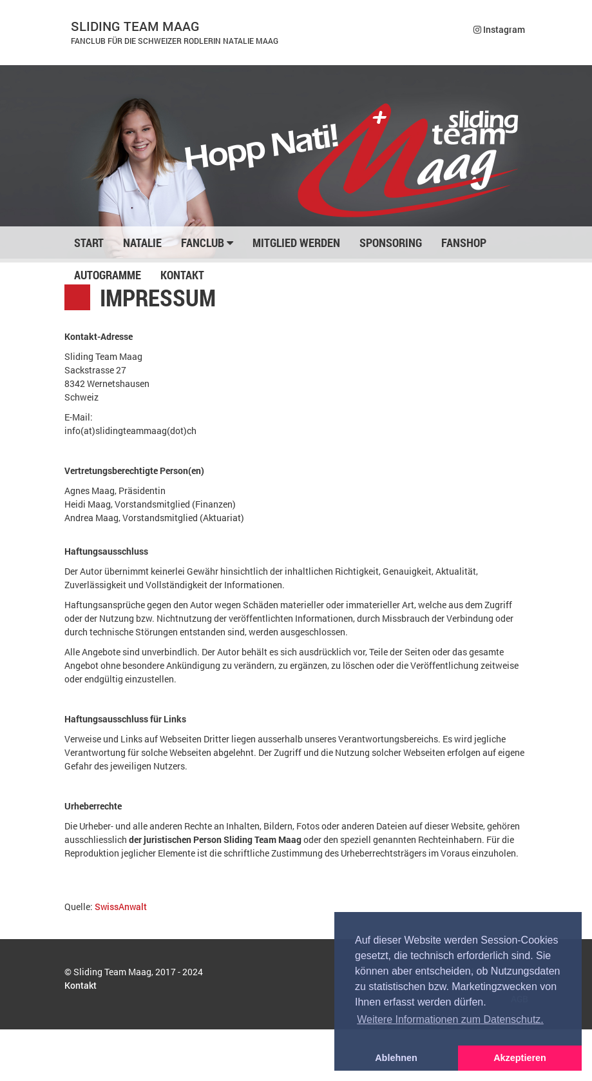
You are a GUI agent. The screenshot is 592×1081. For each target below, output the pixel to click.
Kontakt (182, 275)
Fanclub (207, 242)
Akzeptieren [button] (519, 1058)
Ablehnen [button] (396, 1058)
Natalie (142, 242)
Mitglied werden (296, 242)
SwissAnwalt (121, 906)
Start (89, 242)
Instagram (499, 29)
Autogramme (107, 275)
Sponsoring (390, 242)
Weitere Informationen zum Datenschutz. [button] (450, 1019)
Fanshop (463, 242)
